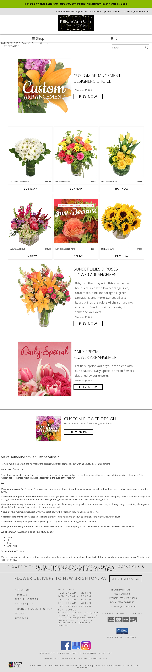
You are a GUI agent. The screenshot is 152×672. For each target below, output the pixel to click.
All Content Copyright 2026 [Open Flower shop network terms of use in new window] (47, 665)
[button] (122, 631)
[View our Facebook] (66, 649)
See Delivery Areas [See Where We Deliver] (126, 579)
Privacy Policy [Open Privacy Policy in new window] (103, 665)
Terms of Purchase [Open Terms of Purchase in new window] (127, 665)
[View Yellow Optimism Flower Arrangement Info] (122, 153)
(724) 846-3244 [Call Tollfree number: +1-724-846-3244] (128, 606)
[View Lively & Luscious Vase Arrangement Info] (30, 220)
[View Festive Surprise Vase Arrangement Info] (76, 153)
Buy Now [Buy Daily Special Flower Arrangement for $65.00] (88, 387)
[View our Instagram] (86, 649)
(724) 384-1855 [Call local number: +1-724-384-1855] (112, 11)
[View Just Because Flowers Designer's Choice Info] (76, 220)
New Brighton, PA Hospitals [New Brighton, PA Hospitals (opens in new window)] (96, 653)
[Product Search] (127, 47)
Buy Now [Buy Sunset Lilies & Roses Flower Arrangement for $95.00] (88, 323)
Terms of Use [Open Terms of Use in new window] (85, 667)
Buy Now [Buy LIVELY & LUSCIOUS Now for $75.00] (30, 256)
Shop (38, 38)
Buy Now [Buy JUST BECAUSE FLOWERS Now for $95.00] (76, 256)
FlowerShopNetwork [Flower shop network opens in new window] (78, 665)
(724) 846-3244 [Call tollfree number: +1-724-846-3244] (141, 11)
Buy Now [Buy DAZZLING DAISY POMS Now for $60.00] (30, 188)
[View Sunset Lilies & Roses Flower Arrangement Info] (45, 295)
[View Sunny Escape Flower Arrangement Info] (122, 221)
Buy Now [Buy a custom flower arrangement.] (79, 432)
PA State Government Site (93, 658)
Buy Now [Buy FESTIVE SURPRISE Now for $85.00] (76, 188)
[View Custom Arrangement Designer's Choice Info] (45, 85)
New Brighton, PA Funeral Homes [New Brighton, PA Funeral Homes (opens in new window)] (58, 653)
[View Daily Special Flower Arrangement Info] (45, 369)
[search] (146, 47)
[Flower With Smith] (76, 30)
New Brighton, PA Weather (59, 658)
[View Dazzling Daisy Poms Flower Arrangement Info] (30, 153)
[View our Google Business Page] (76, 649)
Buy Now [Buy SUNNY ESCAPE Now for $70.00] (121, 256)
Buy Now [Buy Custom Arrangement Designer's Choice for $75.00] (88, 96)
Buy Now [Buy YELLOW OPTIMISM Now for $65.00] (121, 188)
